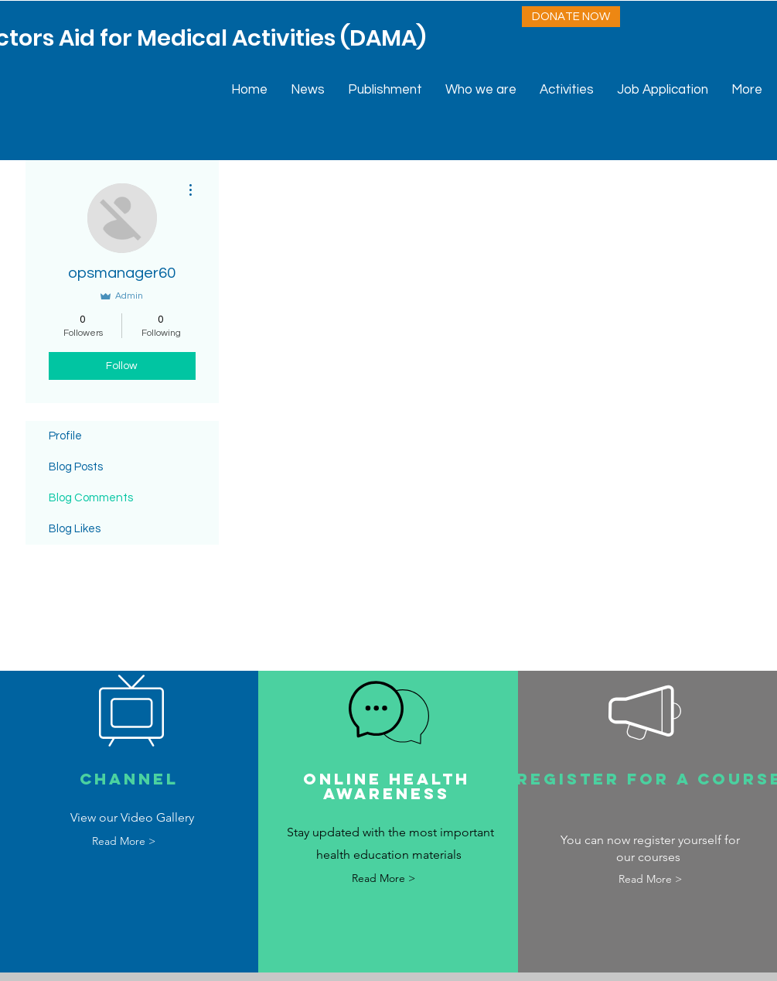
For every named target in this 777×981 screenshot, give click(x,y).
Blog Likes (75, 529)
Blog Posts (76, 467)
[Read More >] (123, 842)
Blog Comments (91, 498)
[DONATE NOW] (571, 16)
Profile (65, 436)
